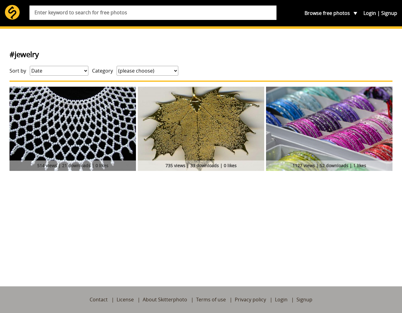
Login (369, 13)
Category (102, 70)
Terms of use (211, 299)
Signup (389, 13)
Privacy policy (250, 299)
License (125, 299)
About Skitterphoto (165, 299)
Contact (99, 299)
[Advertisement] (201, 219)
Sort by (18, 70)
